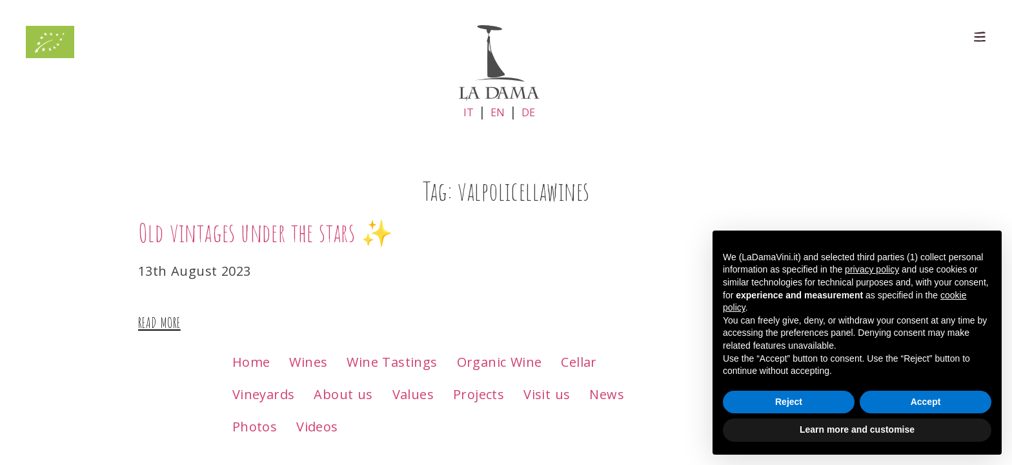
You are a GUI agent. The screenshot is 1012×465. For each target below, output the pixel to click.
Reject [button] (788, 402)
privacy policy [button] (872, 269)
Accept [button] (926, 402)
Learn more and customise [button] (857, 429)
